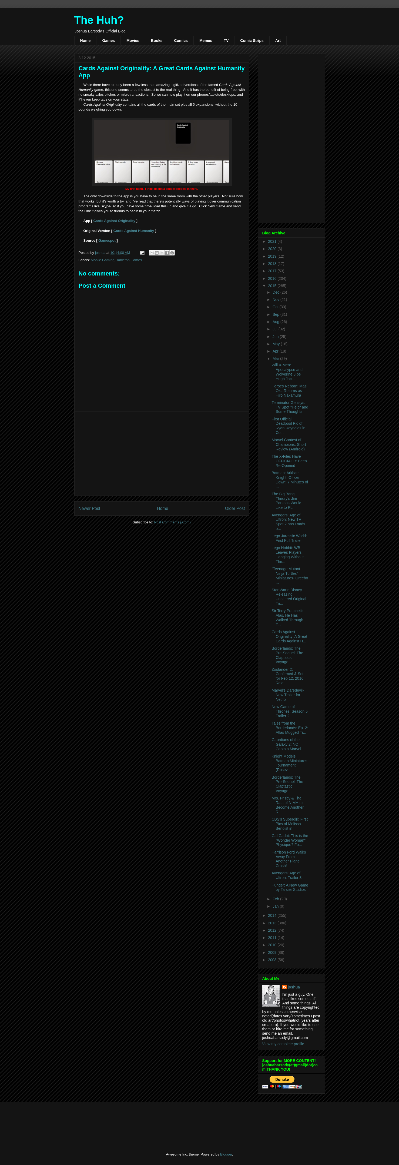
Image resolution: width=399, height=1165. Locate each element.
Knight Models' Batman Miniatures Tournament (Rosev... (289, 763)
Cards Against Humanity (133, 231)
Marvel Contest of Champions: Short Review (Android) (288, 444)
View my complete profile (283, 1044)
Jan (276, 906)
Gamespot (107, 240)
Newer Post (89, 508)
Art (278, 40)
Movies (132, 40)
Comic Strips (251, 40)
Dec (276, 292)
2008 (272, 960)
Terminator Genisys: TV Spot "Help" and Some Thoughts (289, 407)
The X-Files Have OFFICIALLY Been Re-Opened (289, 461)
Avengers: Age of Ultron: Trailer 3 (286, 875)
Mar (276, 358)
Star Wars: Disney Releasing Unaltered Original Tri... (288, 597)
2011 (272, 937)
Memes (205, 40)
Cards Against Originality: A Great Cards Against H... (289, 636)
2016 (272, 278)
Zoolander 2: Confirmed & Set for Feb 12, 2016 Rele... (287, 676)
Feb (276, 899)
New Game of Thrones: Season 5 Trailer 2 (289, 711)
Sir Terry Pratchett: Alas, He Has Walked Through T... (287, 617)
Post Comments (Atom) (172, 522)
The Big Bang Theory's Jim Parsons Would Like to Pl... (286, 501)
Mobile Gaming (102, 260)
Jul (276, 329)
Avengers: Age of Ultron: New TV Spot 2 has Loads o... (288, 522)
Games (108, 40)
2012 (272, 930)
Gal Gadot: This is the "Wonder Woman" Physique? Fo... (289, 840)
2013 (272, 923)
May (277, 344)
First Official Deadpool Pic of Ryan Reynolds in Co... (288, 426)
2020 (272, 249)
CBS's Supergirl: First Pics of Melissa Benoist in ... (289, 824)
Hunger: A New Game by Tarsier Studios (289, 887)
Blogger (226, 1154)
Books (157, 40)
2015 (272, 286)
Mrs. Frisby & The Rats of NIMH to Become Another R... (287, 805)
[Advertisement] (161, 454)
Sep (276, 314)
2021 (272, 241)
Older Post (235, 508)
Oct (276, 307)
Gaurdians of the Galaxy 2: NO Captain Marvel (286, 744)
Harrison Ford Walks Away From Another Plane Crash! (288, 859)
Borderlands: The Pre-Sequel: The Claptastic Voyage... (287, 655)
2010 (272, 945)
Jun (276, 336)
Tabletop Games (129, 260)
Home (85, 40)
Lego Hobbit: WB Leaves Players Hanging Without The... (287, 554)
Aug (276, 322)
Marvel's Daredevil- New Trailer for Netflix (287, 695)
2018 (272, 263)
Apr (276, 351)
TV (226, 40)
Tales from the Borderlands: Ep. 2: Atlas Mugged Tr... (289, 728)
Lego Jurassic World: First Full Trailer (289, 538)
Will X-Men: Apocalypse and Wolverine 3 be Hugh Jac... (287, 372)
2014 (272, 915)
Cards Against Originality (114, 221)
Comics (181, 40)
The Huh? (99, 20)
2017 (272, 271)
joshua (294, 987)
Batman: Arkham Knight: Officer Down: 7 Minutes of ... (289, 480)
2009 (272, 952)
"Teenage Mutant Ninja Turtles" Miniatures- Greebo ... (289, 576)
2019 (272, 256)
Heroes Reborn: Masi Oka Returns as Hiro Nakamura (289, 390)
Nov (276, 299)
